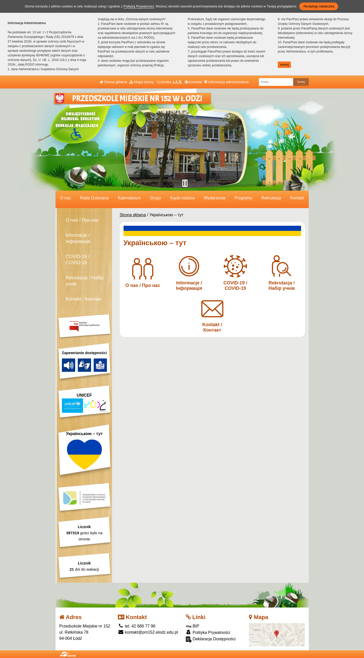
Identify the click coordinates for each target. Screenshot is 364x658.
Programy (243, 198)
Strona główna (113, 82)
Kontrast (193, 82)
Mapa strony (141, 82)
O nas (65, 198)
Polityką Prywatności (139, 6)
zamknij (284, 64)
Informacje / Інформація (78, 238)
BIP (192, 626)
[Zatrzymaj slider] (184, 183)
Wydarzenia (214, 198)
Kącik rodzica (182, 198)
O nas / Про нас (82, 220)
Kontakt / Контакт (84, 299)
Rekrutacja (271, 198)
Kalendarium (129, 198)
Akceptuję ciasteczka (318, 6)
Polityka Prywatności (208, 632)
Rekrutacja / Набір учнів (85, 280)
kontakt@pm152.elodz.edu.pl (148, 632)
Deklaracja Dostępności (211, 639)
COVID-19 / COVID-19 (78, 259)
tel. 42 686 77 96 (137, 626)
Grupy (155, 198)
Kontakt (297, 198)
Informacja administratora (227, 82)
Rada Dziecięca (94, 198)
